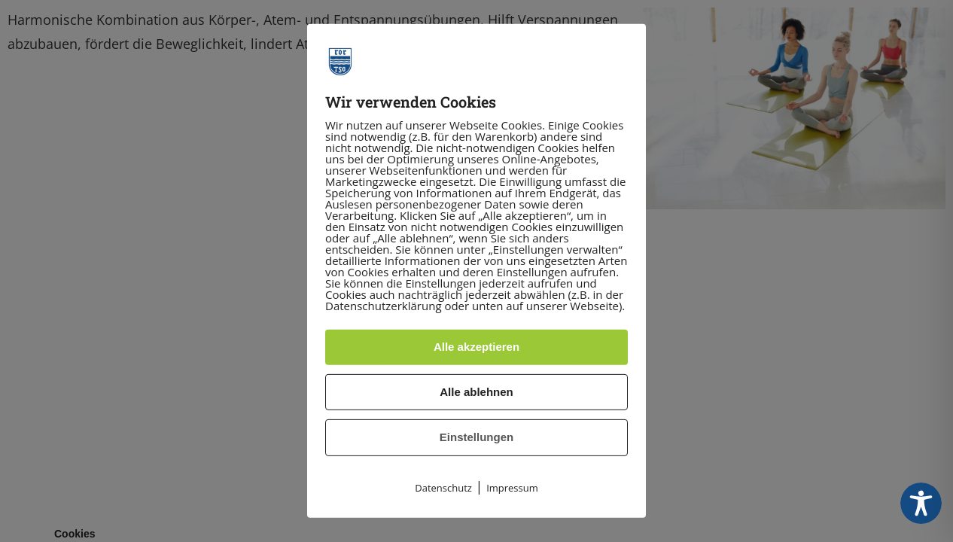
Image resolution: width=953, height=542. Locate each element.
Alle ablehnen (476, 391)
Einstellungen (476, 437)
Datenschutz (443, 488)
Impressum (512, 488)
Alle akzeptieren (476, 346)
